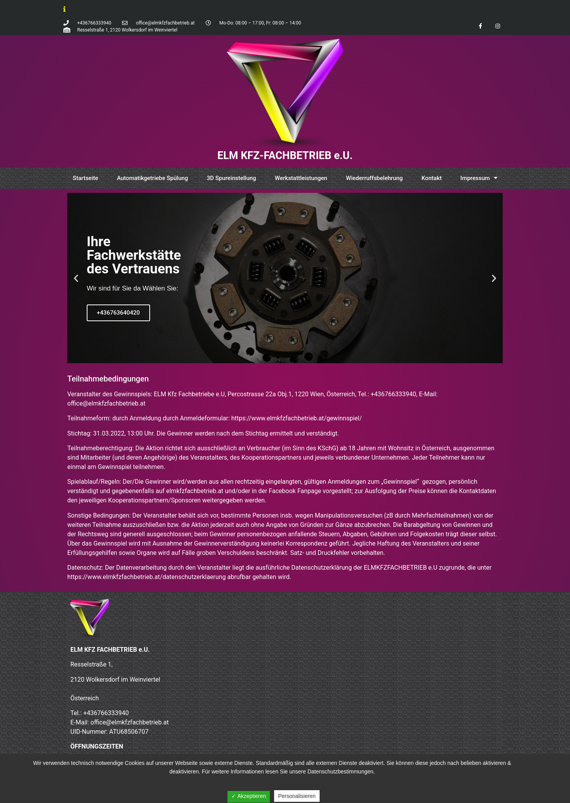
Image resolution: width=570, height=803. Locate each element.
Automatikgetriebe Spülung (152, 178)
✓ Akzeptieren (248, 796)
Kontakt (431, 178)
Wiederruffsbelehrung (374, 178)
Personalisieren (297, 796)
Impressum (478, 178)
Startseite (85, 178)
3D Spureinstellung (231, 178)
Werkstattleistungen (301, 178)
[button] (278, 357)
